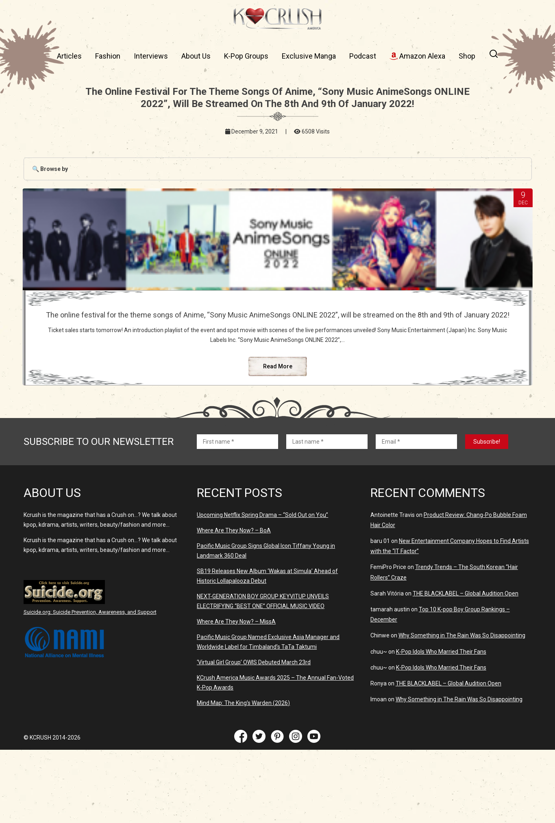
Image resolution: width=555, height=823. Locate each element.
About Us (196, 56)
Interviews (151, 56)
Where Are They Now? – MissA (236, 695)
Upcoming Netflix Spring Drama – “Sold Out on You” (262, 588)
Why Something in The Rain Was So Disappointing (461, 708)
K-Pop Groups (246, 56)
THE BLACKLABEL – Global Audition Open (465, 666)
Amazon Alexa (417, 56)
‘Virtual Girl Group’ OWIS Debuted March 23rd (254, 735)
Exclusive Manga (309, 56)
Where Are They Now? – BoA (234, 603)
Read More (277, 439)
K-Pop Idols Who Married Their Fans (441, 725)
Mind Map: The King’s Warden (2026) (243, 776)
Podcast (362, 56)
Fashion (107, 56)
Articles (69, 56)
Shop (467, 56)
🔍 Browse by (50, 169)
